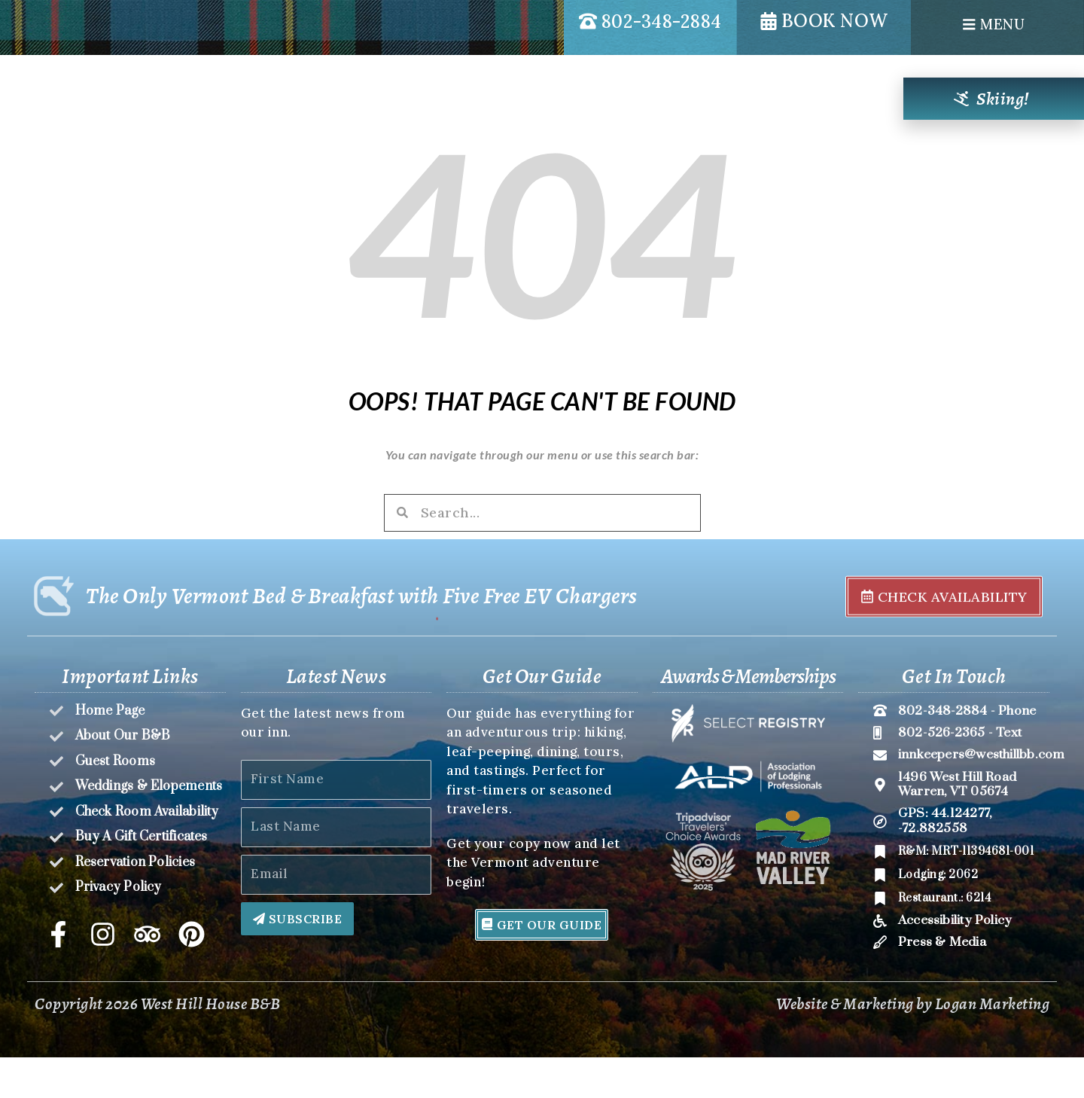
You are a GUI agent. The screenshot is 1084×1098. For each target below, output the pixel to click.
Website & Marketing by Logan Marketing (912, 1045)
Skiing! (1003, 99)
